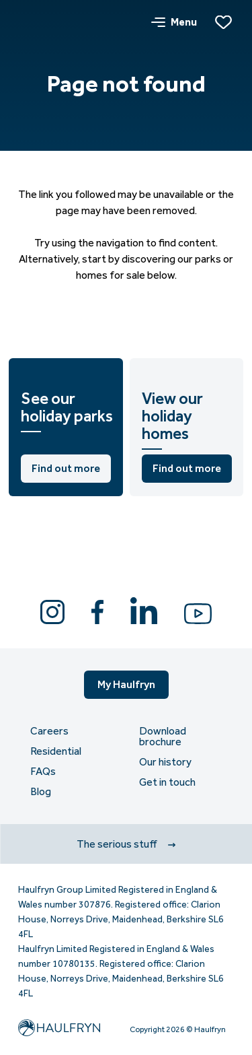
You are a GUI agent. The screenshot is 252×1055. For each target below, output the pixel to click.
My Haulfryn (126, 684)
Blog (40, 791)
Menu (174, 21)
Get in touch (167, 782)
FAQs (43, 771)
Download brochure (162, 736)
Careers (49, 731)
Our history (165, 762)
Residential (55, 751)
